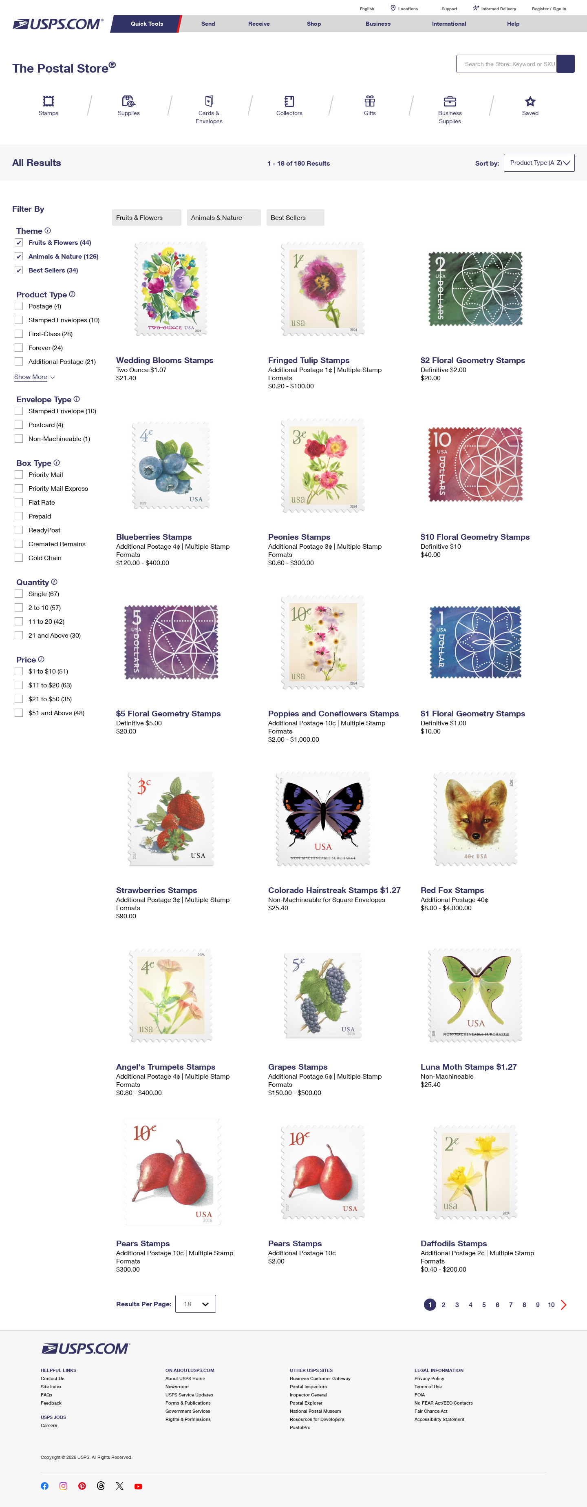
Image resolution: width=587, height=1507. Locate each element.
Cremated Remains (57, 543)
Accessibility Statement (439, 1419)
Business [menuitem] (378, 23)
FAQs (46, 1394)
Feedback (51, 1402)
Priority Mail (46, 474)
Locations (408, 8)
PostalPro (300, 1427)
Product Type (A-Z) (536, 162)
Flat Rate (42, 502)
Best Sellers (289, 217)
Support (449, 8)
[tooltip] (47, 230)
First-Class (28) (51, 333)
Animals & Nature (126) (64, 256)
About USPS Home (185, 1378)
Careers (49, 1425)
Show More (30, 376)
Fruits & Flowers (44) (60, 242)
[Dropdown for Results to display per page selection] (195, 1304)
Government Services (188, 1411)
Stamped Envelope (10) (62, 410)
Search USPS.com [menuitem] (552, 24)
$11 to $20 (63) (50, 685)
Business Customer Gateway (320, 1378)
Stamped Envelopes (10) (64, 320)
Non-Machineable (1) (59, 438)
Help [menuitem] (513, 23)
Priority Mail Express (58, 488)
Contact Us (52, 1378)
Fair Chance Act (431, 1411)
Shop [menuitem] (314, 23)
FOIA (420, 1394)
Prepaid (40, 516)
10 (551, 1304)
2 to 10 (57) (45, 607)
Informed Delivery (498, 8)
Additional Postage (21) (62, 361)
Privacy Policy (429, 1378)
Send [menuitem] (208, 23)
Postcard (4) (46, 424)
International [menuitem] (449, 23)
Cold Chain (45, 557)
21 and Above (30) (55, 635)
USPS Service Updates (189, 1394)
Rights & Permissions (188, 1419)
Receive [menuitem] (259, 23)
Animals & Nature (217, 217)
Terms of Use (428, 1386)
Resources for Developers (317, 1419)
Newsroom (177, 1386)
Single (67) (44, 593)
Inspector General (308, 1394)
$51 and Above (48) (56, 712)
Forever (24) (46, 347)
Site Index (51, 1386)
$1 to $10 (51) (48, 671)
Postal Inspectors (308, 1386)
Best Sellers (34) (53, 270)
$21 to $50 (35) (50, 699)
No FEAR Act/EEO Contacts (444, 1402)
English (358, 8)
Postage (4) (45, 306)
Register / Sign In (549, 8)
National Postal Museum (315, 1411)
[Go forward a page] (564, 1305)
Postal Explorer (306, 1402)
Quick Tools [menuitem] (147, 23)
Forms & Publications (188, 1402)
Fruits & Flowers (140, 217)
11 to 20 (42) (46, 621)
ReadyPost (44, 530)
